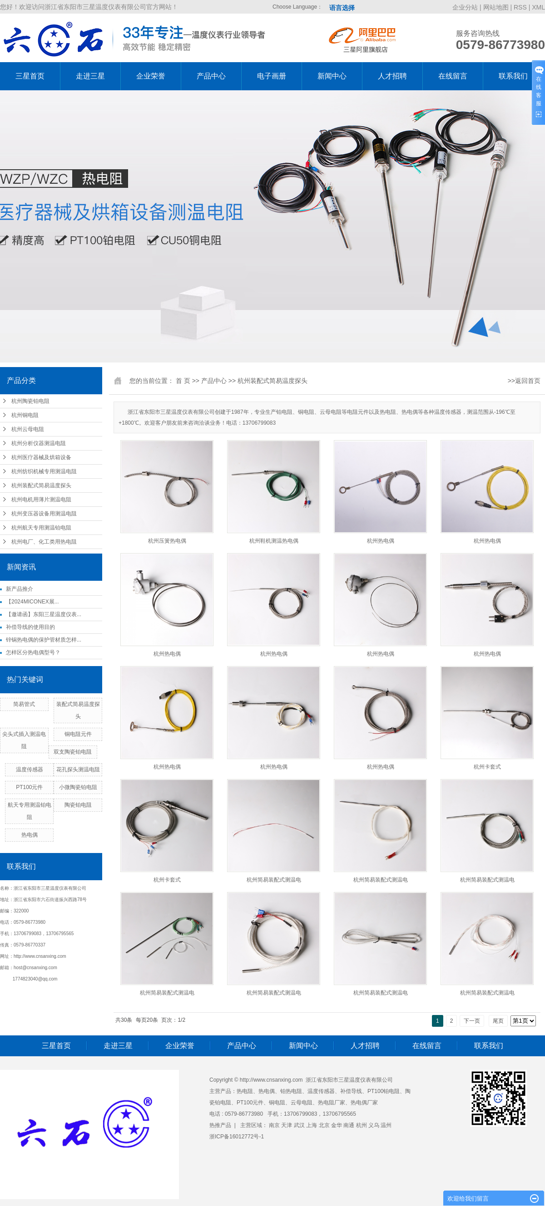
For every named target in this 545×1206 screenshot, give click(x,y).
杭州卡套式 (487, 767)
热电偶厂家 (364, 1102)
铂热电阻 (291, 1091)
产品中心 (211, 76)
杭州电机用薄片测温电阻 (41, 499)
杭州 (361, 1125)
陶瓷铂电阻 (78, 805)
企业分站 (465, 7)
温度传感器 (29, 769)
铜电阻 (277, 1102)
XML (538, 7)
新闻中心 (332, 76)
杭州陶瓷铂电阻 (30, 401)
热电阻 (245, 1091)
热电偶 (29, 835)
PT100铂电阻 (383, 1091)
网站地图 (496, 7)
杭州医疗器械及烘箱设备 (41, 457)
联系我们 (513, 76)
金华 (336, 1125)
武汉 (299, 1125)
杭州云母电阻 (27, 429)
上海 (311, 1125)
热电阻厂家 (331, 1102)
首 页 (183, 380)
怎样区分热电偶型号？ (33, 652)
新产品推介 (19, 589)
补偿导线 (351, 1091)
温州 (386, 1125)
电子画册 (271, 76)
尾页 (498, 1021)
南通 (348, 1125)
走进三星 (90, 76)
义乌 (373, 1125)
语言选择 (342, 7)
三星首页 (30, 76)
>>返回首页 (524, 380)
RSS (520, 7)
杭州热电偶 (380, 541)
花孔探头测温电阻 (78, 769)
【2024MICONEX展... (32, 601)
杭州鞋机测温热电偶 (273, 541)
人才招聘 (392, 76)
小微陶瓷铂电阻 (78, 787)
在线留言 (452, 76)
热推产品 (220, 1125)
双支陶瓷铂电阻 (73, 752)
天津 (286, 1125)
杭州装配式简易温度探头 (41, 485)
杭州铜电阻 (25, 415)
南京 (274, 1125)
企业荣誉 (150, 76)
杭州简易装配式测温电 (274, 880)
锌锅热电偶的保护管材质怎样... (43, 640)
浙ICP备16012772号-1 (236, 1136)
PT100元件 (29, 787)
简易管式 (24, 704)
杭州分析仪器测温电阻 (38, 443)
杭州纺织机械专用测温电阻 (44, 471)
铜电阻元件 (78, 734)
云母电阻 (301, 1102)
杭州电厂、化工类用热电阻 (44, 542)
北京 (324, 1125)
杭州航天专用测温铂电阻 (41, 528)
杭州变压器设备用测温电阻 (44, 513)
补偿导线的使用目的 (30, 627)
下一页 (472, 1021)
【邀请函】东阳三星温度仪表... (43, 614)
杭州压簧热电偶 (167, 541)
